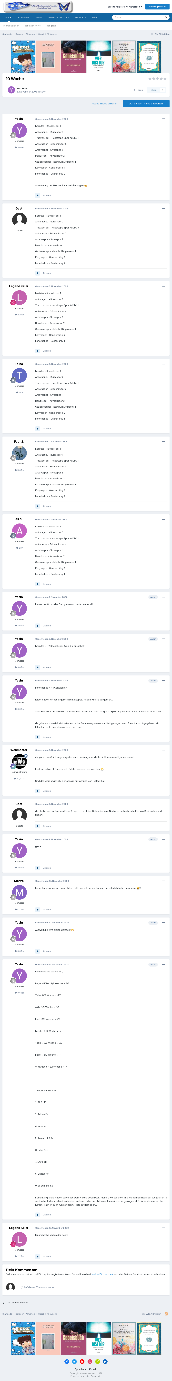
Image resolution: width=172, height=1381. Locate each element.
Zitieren (47, 195)
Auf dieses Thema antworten (146, 103)
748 (19, 392)
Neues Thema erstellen (104, 103)
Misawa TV (80, 17)
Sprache (80, 1369)
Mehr (95, 17)
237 (19, 548)
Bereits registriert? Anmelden (125, 6)
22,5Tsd (19, 778)
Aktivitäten (23, 17)
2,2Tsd (19, 314)
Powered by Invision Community (86, 1376)
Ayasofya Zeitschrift (58, 17)
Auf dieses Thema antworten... (39, 1287)
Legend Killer (19, 286)
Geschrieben (51, 119)
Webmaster (18, 750)
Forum (8, 19)
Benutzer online (33, 25)
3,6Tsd (19, 147)
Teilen (138, 90)
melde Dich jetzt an (102, 1274)
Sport (43, 91)
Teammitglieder (11, 25)
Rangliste (51, 25)
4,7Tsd (19, 909)
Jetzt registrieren (157, 6)
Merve (19, 881)
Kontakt (93, 1369)
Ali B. (18, 519)
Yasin (25, 88)
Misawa (38, 17)
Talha (19, 364)
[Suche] (127, 17)
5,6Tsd (19, 470)
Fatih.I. (19, 441)
